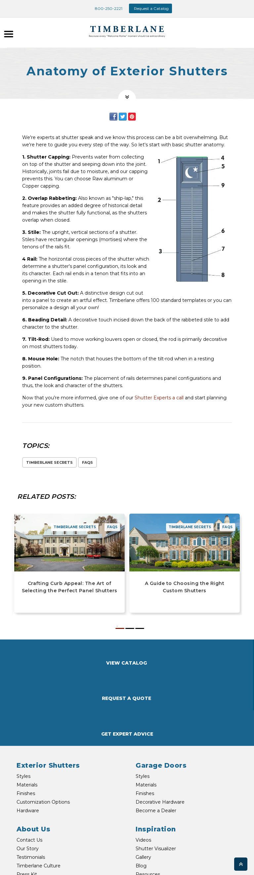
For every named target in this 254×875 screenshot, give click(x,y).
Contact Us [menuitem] (29, 769)
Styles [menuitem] (23, 706)
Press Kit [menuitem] (27, 804)
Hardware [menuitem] (28, 740)
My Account (214, 862)
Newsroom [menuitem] (29, 812)
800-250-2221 (104, 8)
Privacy (190, 862)
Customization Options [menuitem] (43, 731)
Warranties (167, 862)
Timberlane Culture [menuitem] (39, 795)
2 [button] (129, 628)
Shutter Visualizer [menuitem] (156, 778)
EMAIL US (91, 848)
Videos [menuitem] (143, 769)
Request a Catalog (151, 8)
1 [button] (119, 628)
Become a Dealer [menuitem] (156, 740)
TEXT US (44, 861)
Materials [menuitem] (27, 714)
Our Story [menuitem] (28, 778)
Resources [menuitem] (148, 804)
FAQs (87, 462)
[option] (127, 473)
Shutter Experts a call (159, 398)
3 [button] (139, 628)
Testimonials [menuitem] (31, 786)
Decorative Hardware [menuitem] (160, 731)
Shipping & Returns (207, 853)
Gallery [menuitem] (143, 786)
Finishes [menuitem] (26, 723)
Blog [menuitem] (141, 795)
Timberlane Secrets (49, 462)
